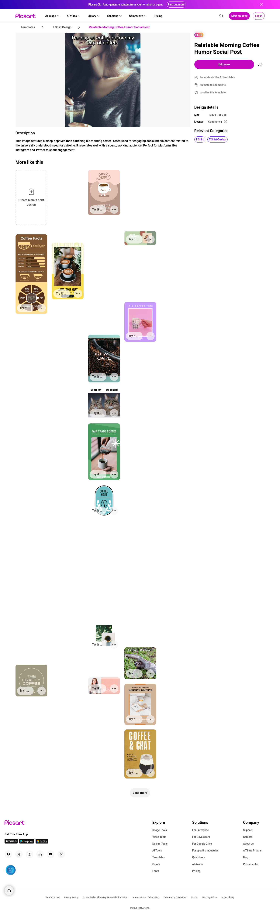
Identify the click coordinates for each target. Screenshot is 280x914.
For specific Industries (205, 850)
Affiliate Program (253, 850)
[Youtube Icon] (50, 854)
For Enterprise (200, 830)
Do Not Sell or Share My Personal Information (105, 897)
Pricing (196, 870)
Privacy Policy (71, 897)
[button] (52, 16)
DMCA (194, 897)
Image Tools (159, 830)
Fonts (155, 870)
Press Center (250, 864)
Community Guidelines (175, 897)
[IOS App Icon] (11, 842)
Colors (156, 864)
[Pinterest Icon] (61, 854)
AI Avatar (197, 864)
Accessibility (227, 897)
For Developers (201, 836)
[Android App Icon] (26, 842)
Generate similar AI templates (217, 77)
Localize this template (213, 92)
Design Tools (160, 843)
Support (248, 830)
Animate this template (213, 84)
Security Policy (209, 897)
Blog (245, 857)
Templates (158, 857)
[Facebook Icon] (8, 854)
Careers (247, 836)
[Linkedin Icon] (40, 854)
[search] (221, 15)
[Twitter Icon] (19, 854)
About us (248, 843)
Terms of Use (52, 897)
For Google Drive (202, 843)
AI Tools (157, 850)
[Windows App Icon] (42, 842)
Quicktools (198, 857)
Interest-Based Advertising (146, 897)
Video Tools (159, 836)
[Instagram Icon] (29, 854)
